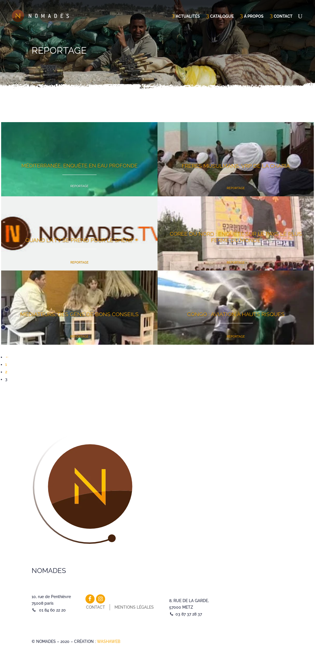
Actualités (188, 16)
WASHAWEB (108, 641)
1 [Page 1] (6, 364)
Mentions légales (134, 607)
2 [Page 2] (6, 372)
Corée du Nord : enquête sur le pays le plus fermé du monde (236, 237)
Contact (283, 16)
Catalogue (222, 16)
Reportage (79, 186)
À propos (253, 16)
